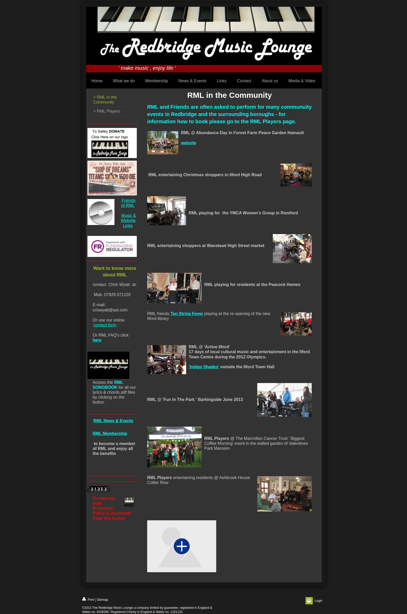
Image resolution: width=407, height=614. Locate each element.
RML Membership (110, 433)
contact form (104, 325)
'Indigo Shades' (204, 367)
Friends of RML (128, 203)
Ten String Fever (187, 313)
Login (318, 601)
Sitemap (102, 600)
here (97, 340)
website (188, 143)
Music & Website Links (128, 220)
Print (88, 599)
